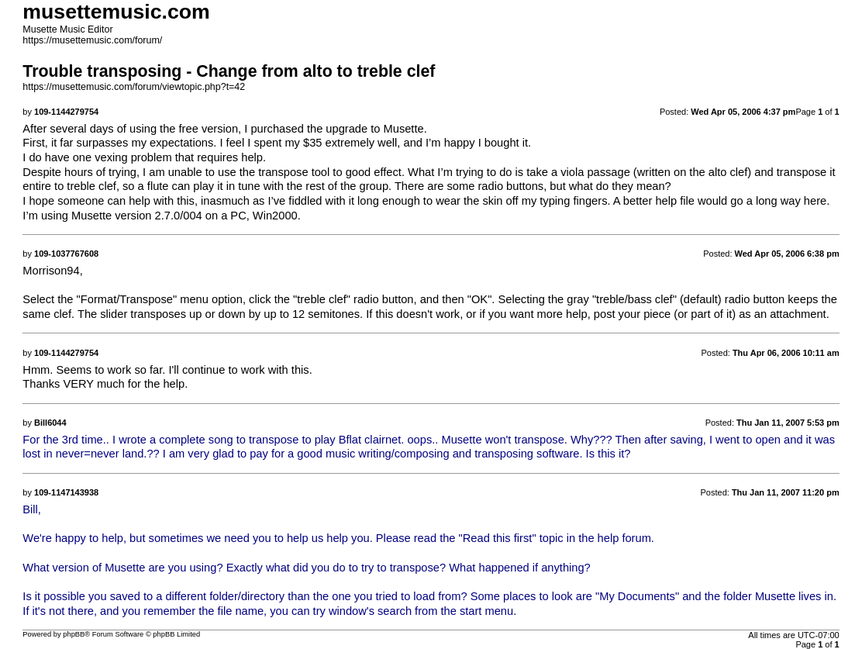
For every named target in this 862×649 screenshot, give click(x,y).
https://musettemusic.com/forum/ (92, 40)
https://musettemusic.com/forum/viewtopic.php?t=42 (133, 86)
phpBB (73, 634)
